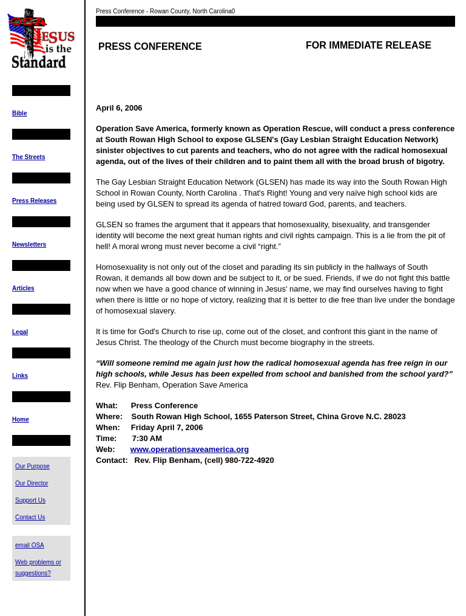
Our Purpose (32, 466)
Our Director (31, 483)
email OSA (29, 545)
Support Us (30, 500)
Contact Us (30, 517)
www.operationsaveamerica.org (189, 449)
